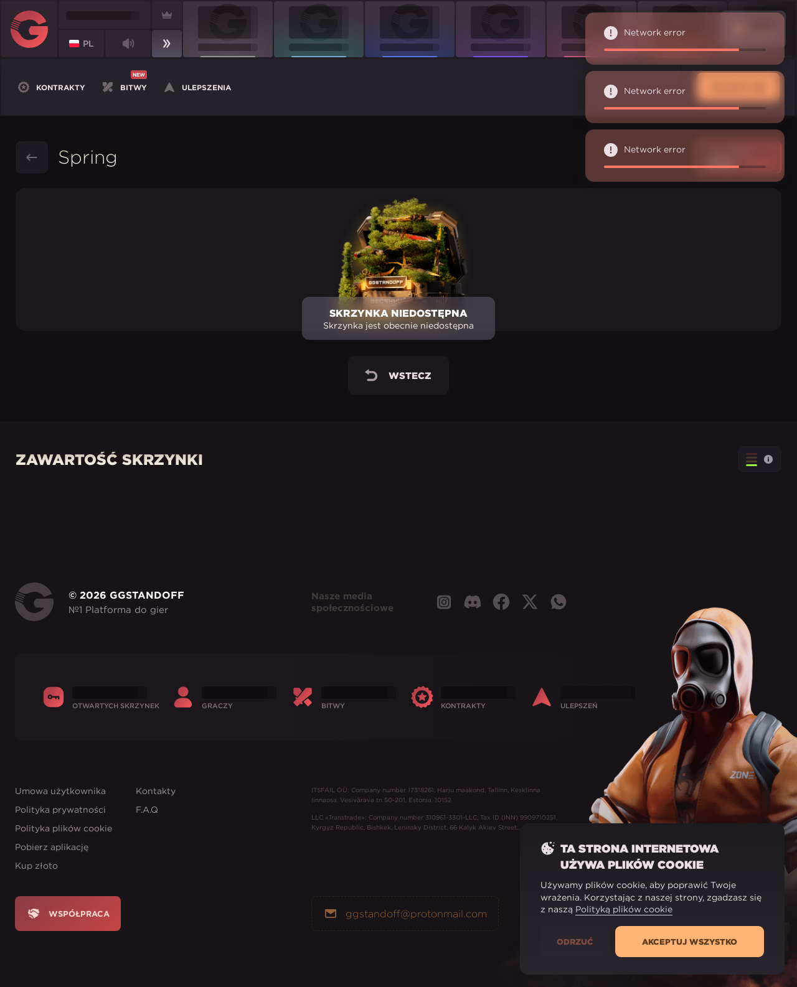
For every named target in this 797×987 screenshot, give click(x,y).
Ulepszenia (196, 87)
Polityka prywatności (60, 809)
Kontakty (156, 791)
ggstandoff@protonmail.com (405, 913)
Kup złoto (36, 865)
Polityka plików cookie (63, 828)
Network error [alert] (685, 38)
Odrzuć (575, 941)
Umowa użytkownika (60, 791)
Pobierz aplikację (51, 847)
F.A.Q (147, 809)
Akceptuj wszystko (689, 941)
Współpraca (68, 913)
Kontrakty (50, 87)
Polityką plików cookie (623, 909)
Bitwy (123, 86)
